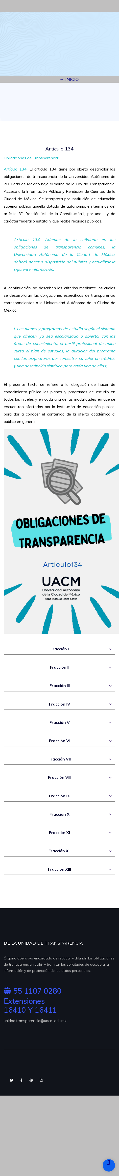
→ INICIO (69, 79)
